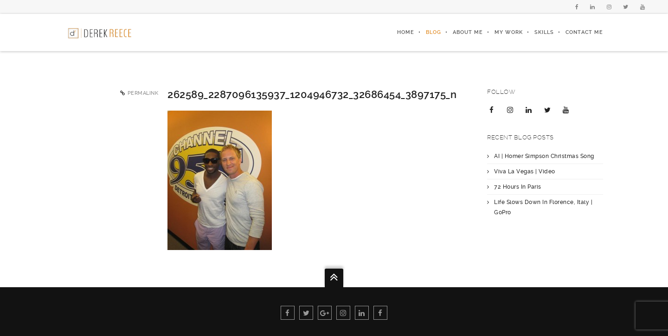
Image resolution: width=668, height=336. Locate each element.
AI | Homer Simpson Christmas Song (544, 156)
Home (405, 32)
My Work (509, 32)
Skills (544, 32)
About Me (468, 32)
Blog (433, 32)
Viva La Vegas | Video (524, 171)
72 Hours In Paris (517, 187)
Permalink (143, 93)
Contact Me (584, 32)
